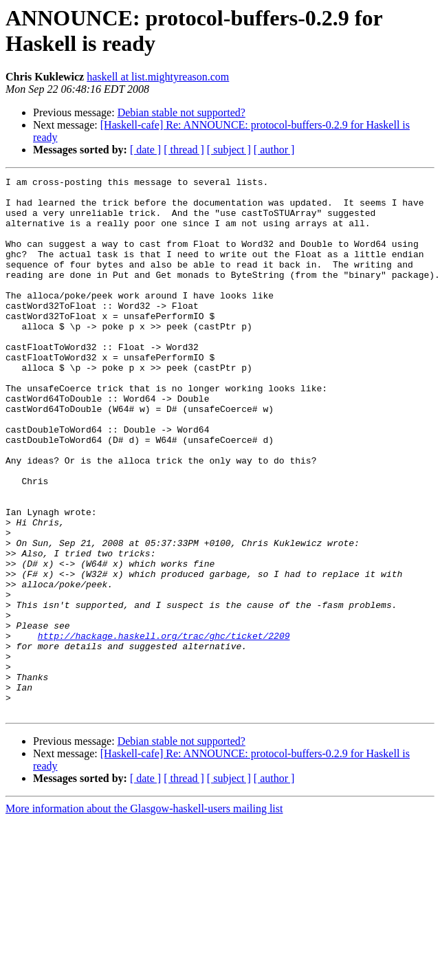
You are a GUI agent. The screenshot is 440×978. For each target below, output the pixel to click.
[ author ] (274, 149)
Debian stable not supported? (181, 112)
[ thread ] (184, 149)
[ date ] (145, 149)
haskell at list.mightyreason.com (158, 77)
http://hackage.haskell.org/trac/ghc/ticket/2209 (164, 728)
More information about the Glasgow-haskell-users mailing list (144, 916)
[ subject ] (229, 149)
